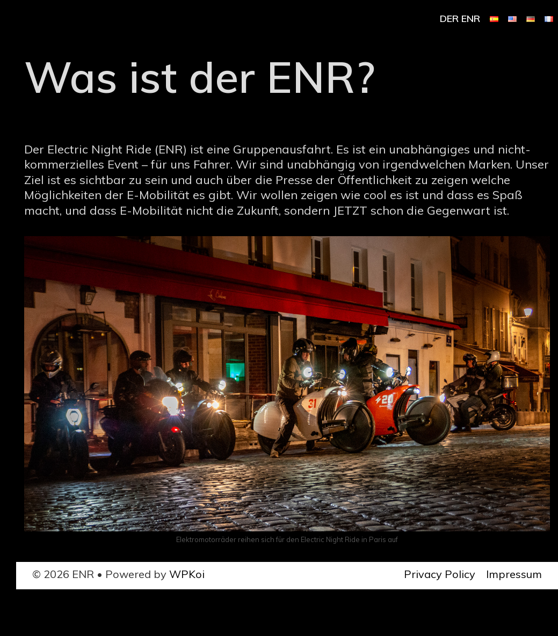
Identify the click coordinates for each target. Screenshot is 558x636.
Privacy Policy (439, 574)
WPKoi (187, 574)
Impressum (514, 574)
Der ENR (460, 18)
